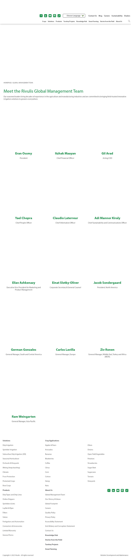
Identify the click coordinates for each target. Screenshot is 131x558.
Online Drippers (9, 499)
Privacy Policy (50, 517)
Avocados (49, 450)
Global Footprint (51, 504)
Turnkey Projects (69, 21)
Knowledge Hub (81, 21)
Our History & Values (53, 499)
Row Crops (7, 485)
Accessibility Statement (54, 522)
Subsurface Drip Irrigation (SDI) (14, 454)
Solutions (51, 21)
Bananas (48, 454)
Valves (5, 517)
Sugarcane (92, 472)
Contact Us (92, 16)
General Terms (8, 535)
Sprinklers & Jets (9, 504)
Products (59, 21)
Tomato (91, 477)
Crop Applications (52, 440)
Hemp (47, 481)
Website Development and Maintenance (114, 555)
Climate (5, 472)
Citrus (47, 468)
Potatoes (91, 459)
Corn (47, 472)
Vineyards (91, 481)
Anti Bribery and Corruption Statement (60, 526)
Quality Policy (50, 513)
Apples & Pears (50, 445)
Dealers (127, 16)
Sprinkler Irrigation (10, 450)
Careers (107, 16)
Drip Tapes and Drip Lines (12, 495)
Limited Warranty (9, 531)
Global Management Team (55, 495)
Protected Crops (9, 481)
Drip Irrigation (8, 445)
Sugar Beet (92, 468)
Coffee (47, 463)
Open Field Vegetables (96, 454)
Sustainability (117, 16)
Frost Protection (9, 477)
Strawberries (92, 463)
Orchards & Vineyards (11, 463)
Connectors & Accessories (12, 526)
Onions (90, 450)
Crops (44, 21)
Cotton (48, 477)
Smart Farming (94, 21)
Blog (100, 16)
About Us (119, 21)
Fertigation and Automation (13, 522)
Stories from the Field (107, 21)
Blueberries (49, 459)
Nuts (47, 485)
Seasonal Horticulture (11, 459)
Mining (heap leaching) (11, 468)
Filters (5, 513)
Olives (90, 445)
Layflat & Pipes (8, 508)
